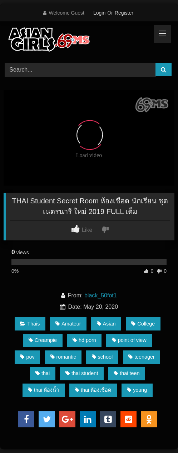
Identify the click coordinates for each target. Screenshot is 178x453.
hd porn (84, 340)
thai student (81, 373)
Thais (30, 324)
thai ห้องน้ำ (43, 390)
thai (42, 373)
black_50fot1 (100, 295)
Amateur (68, 324)
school (102, 357)
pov (27, 357)
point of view (129, 340)
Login (99, 13)
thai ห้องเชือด (93, 390)
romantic (63, 357)
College (143, 324)
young (137, 390)
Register (124, 13)
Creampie (43, 340)
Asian (106, 324)
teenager (141, 357)
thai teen (126, 373)
